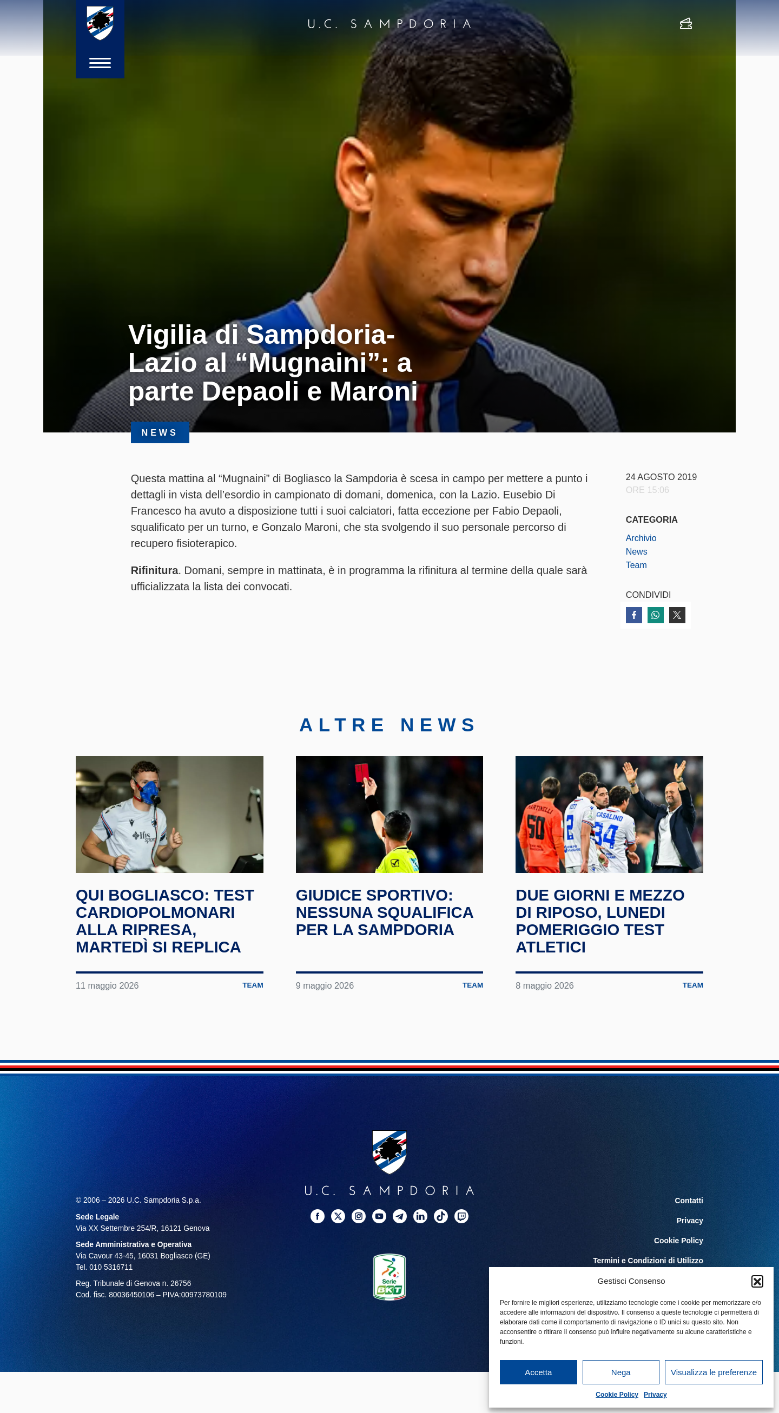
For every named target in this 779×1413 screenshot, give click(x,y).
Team (637, 564)
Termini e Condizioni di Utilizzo (648, 1257)
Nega (621, 1372)
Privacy (655, 1394)
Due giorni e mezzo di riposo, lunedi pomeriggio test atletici (602, 919)
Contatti (689, 1199)
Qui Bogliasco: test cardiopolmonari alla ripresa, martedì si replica (167, 919)
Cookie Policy (617, 1394)
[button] (757, 1281)
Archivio (641, 538)
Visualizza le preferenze (714, 1372)
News (637, 551)
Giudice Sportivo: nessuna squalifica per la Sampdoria (387, 911)
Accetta (538, 1372)
